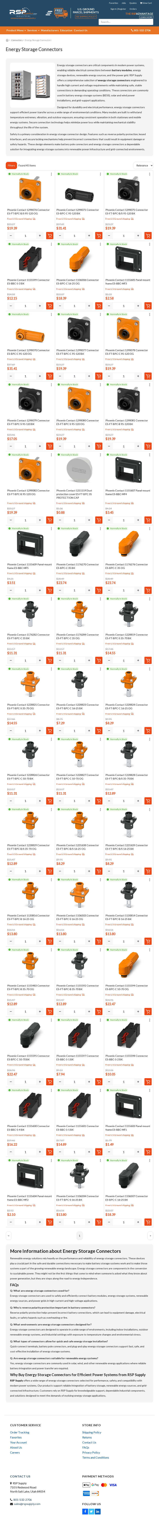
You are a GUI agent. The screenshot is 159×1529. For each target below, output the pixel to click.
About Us (16, 1447)
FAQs (85, 1447)
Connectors (17, 40)
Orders (133, 9)
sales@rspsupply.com (27, 1503)
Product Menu (16, 30)
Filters (11, 165)
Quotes (133, 3)
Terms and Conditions (95, 1457)
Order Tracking (19, 1432)
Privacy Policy (91, 1452)
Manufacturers (50, 30)
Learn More (146, 17)
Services (33, 30)
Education (66, 30)
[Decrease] (10, 235)
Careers (15, 1452)
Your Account (18, 1442)
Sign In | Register (118, 9)
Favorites (113, 3)
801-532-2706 (22, 1499)
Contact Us (80, 30)
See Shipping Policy (86, 16)
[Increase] (39, 235)
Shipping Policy (91, 1432)
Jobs (124, 3)
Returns (87, 1437)
